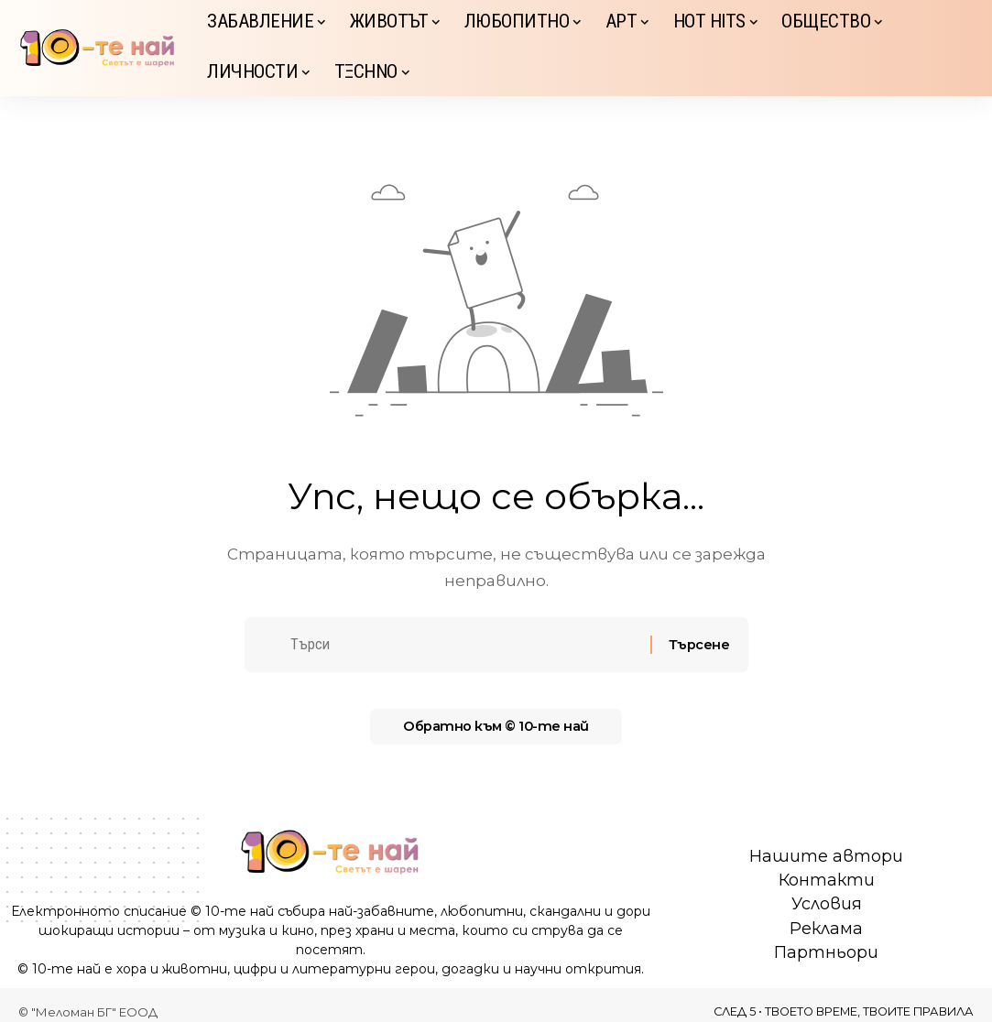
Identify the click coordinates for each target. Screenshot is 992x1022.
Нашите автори (826, 856)
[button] (960, 48)
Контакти (827, 880)
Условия (826, 904)
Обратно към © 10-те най (496, 730)
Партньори (826, 952)
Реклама (826, 929)
